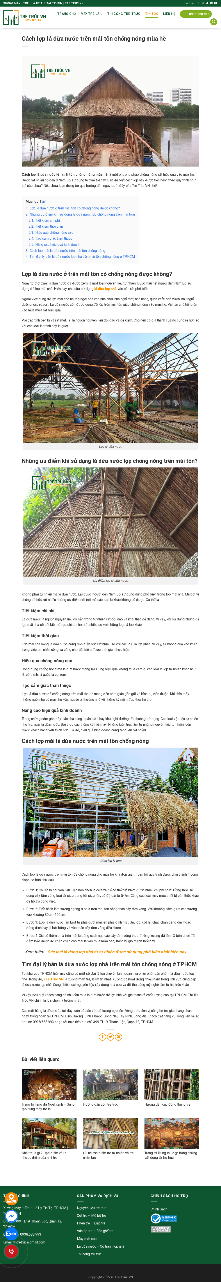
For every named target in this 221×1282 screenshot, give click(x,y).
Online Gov (159, 1217)
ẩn (43, 201)
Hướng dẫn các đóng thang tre (167, 1104)
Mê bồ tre (98, 1216)
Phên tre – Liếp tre (91, 1223)
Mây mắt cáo (87, 1239)
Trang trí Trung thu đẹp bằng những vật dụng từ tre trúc (170, 1155)
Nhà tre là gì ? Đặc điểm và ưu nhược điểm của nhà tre (44, 1155)
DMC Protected (163, 1230)
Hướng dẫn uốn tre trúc (100, 1104)
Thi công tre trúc (123, 14)
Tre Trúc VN (54, 979)
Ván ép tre (85, 1231)
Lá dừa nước (86, 1246)
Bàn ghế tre (105, 1231)
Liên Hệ (169, 14)
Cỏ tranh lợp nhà (112, 1246)
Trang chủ (66, 14)
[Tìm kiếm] (213, 22)
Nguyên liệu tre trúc (91, 1208)
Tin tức (151, 14)
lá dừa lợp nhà (105, 289)
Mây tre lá (91, 14)
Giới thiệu (189, 3)
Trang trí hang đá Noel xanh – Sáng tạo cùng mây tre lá (48, 1106)
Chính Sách (159, 1209)
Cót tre (82, 1216)
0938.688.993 (30, 1234)
